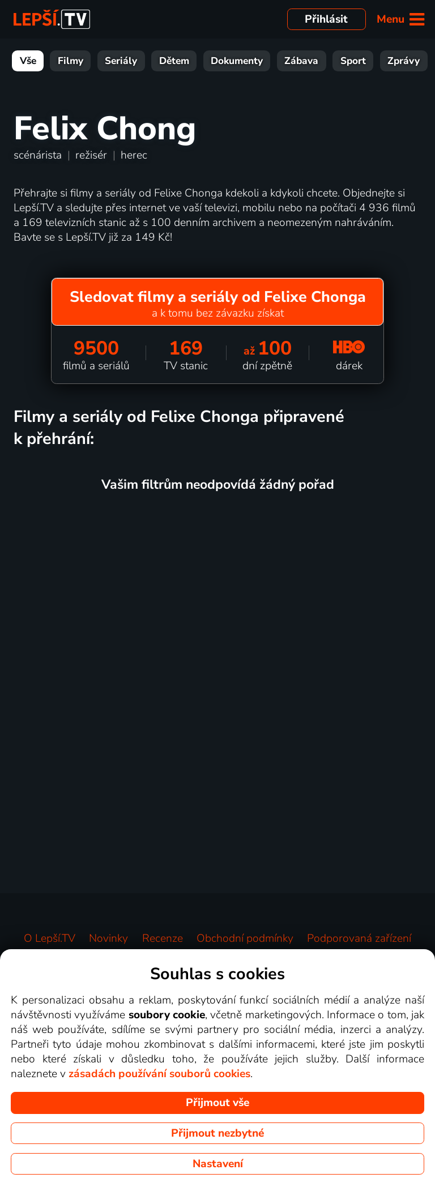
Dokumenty (237, 60)
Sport (353, 60)
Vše (28, 60)
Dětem (174, 60)
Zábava (301, 60)
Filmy (70, 60)
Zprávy (403, 60)
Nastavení (218, 1163)
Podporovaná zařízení (359, 938)
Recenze (162, 938)
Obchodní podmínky (245, 938)
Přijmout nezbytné (217, 1133)
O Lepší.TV (49, 938)
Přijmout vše (217, 1102)
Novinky (108, 938)
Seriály (121, 60)
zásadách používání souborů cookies (159, 1073)
